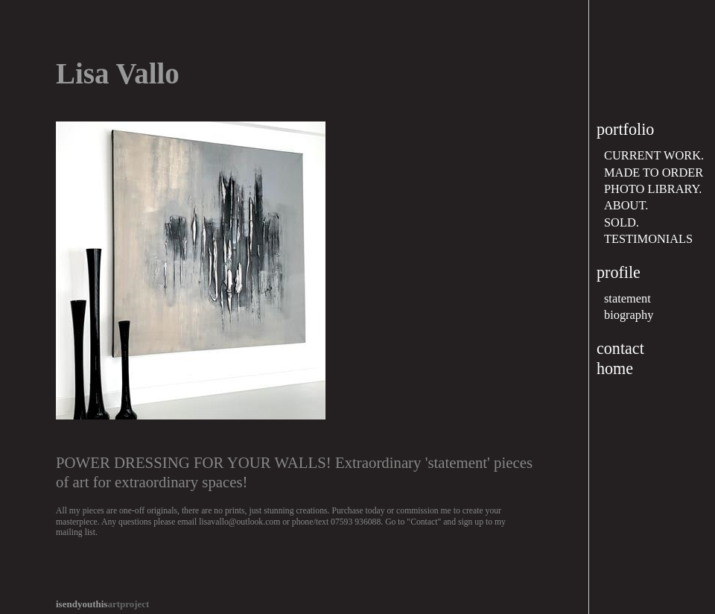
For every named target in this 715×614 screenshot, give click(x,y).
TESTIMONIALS (648, 239)
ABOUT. (626, 205)
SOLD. (621, 222)
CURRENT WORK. (654, 155)
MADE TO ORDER (653, 172)
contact (620, 348)
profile (619, 272)
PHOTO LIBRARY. (653, 189)
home (615, 368)
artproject (102, 604)
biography (628, 315)
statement (627, 298)
